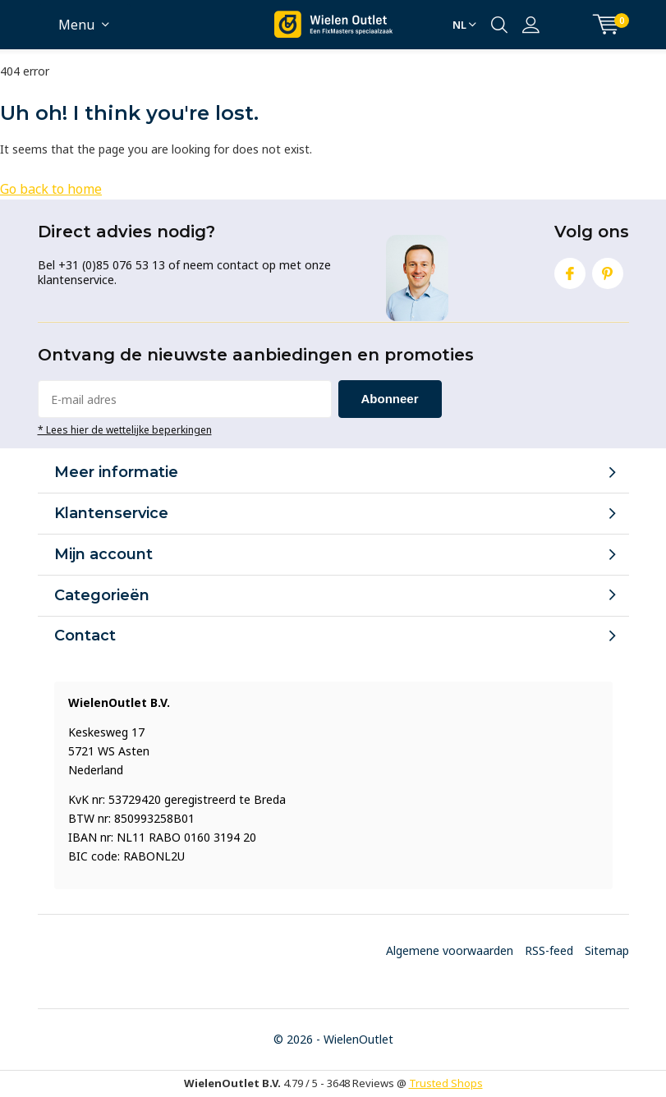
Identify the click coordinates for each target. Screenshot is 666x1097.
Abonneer (390, 399)
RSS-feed (549, 950)
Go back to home (51, 189)
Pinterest (607, 270)
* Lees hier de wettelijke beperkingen (125, 429)
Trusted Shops (446, 1083)
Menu (76, 25)
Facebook (570, 270)
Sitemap (607, 950)
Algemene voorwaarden (449, 950)
